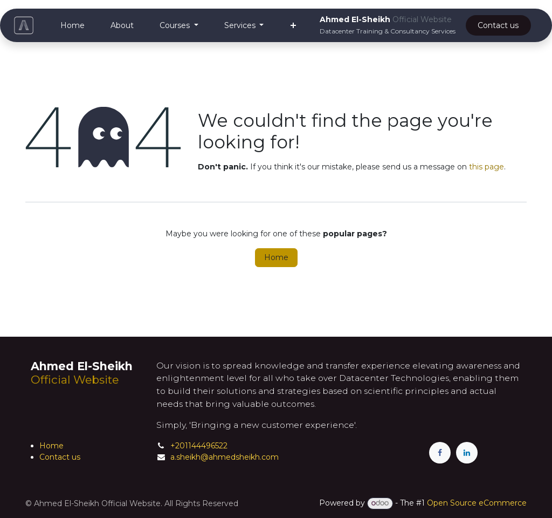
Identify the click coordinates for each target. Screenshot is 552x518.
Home (276, 257)
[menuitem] (72, 26)
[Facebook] (440, 453)
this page (486, 167)
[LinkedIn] (467, 453)
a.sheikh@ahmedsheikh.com (224, 457)
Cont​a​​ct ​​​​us (498, 25)
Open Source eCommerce (477, 503)
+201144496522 (198, 446)
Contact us (59, 457)
